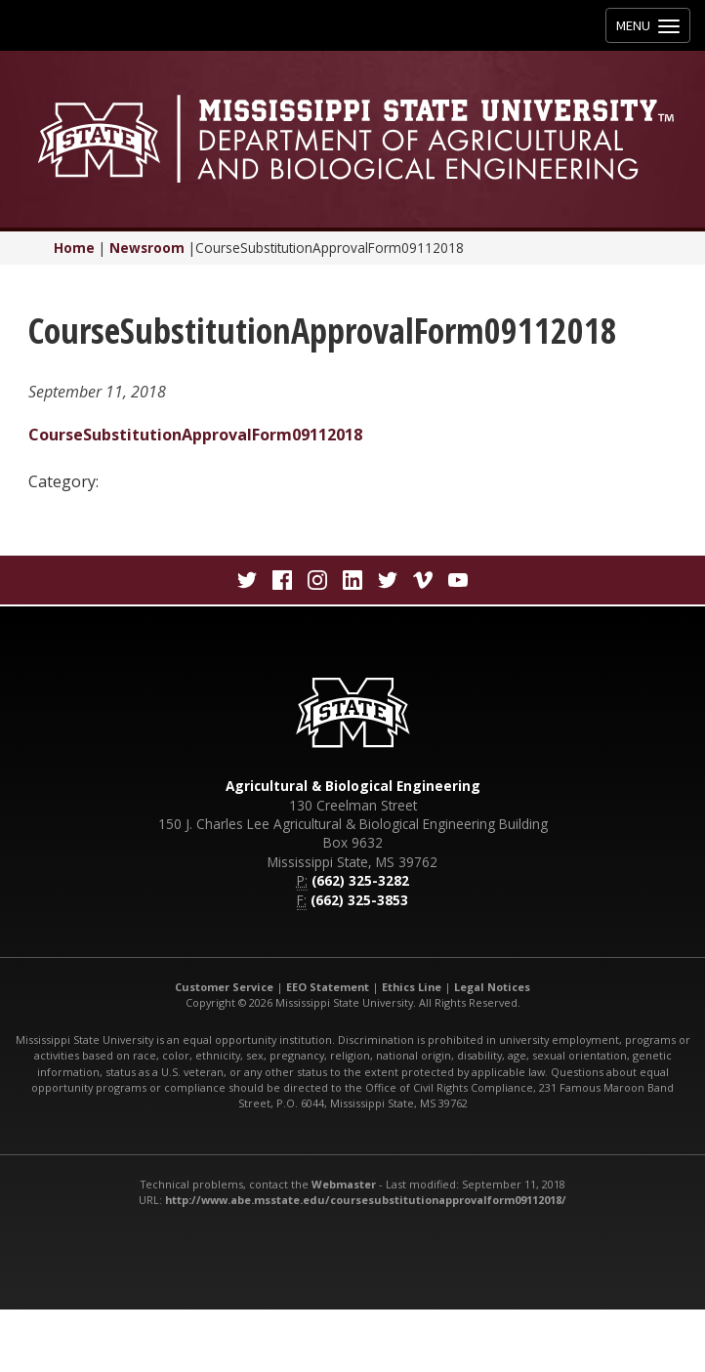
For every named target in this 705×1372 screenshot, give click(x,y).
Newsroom (147, 247)
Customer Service (224, 986)
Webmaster (343, 1184)
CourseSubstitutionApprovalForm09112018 (195, 434)
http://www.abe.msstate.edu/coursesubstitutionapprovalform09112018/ (365, 1199)
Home (74, 247)
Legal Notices (492, 986)
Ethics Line (411, 986)
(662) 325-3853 (359, 900)
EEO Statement (327, 986)
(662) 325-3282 (360, 880)
